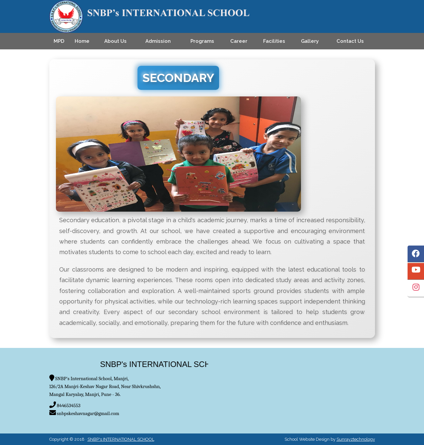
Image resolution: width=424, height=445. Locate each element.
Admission (158, 41)
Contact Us (350, 41)
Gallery (310, 41)
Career (238, 41)
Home (82, 41)
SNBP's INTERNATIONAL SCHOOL (120, 439)
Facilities (274, 41)
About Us (115, 41)
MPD (59, 41)
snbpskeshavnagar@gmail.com (88, 413)
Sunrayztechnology (356, 439)
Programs (202, 41)
